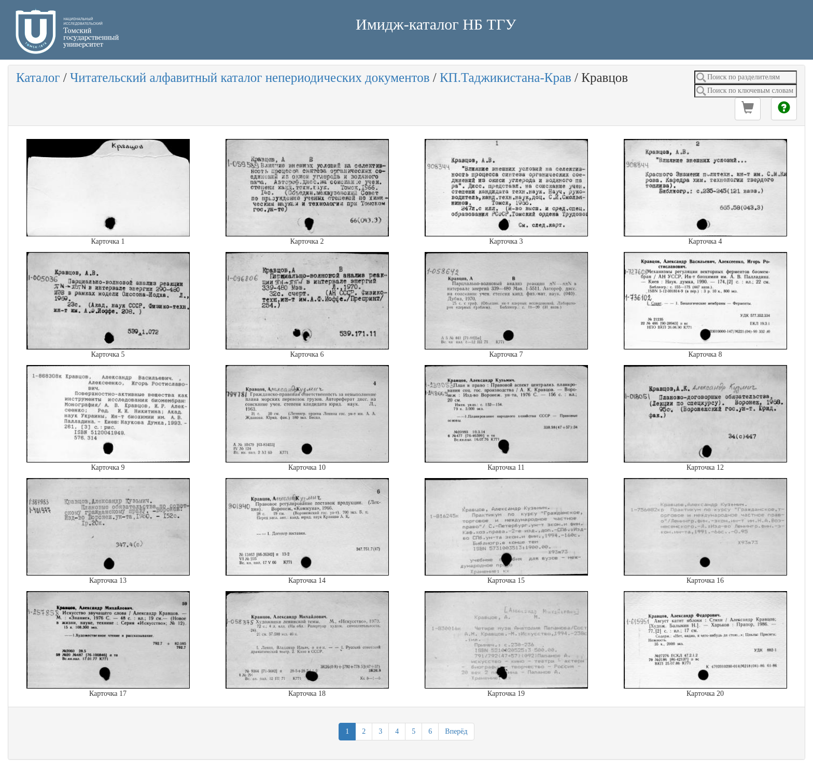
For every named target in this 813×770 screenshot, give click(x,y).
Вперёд (456, 731)
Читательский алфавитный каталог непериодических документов (249, 78)
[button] (748, 108)
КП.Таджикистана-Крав (505, 78)
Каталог (38, 78)
